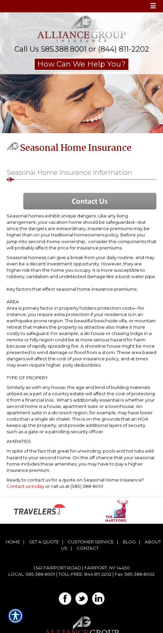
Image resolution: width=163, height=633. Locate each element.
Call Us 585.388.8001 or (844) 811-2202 (81, 49)
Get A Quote (44, 541)
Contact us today (25, 486)
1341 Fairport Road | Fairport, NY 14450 (82, 567)
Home (13, 541)
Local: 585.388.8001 (31, 574)
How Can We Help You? (81, 64)
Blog (129, 541)
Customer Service (91, 541)
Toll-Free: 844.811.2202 (85, 574)
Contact (87, 548)
